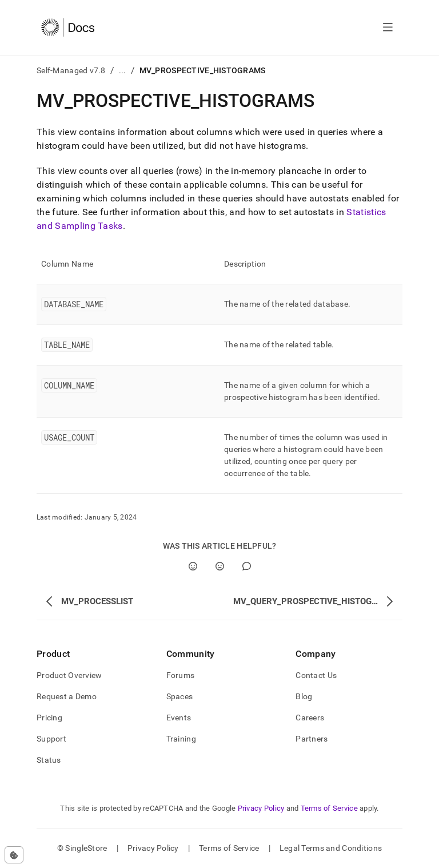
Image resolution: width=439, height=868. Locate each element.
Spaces (179, 696)
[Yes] (192, 566)
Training (181, 738)
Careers (310, 717)
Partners (312, 738)
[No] (219, 566)
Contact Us (316, 675)
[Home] (67, 27)
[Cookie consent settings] (14, 854)
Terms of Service (329, 808)
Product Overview (69, 675)
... (122, 70)
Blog (304, 696)
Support (51, 738)
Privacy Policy (261, 808)
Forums (180, 675)
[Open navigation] (387, 27)
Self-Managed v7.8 (71, 70)
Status (49, 759)
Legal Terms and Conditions (331, 848)
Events (178, 717)
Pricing (49, 717)
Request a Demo (67, 696)
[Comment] (246, 566)
